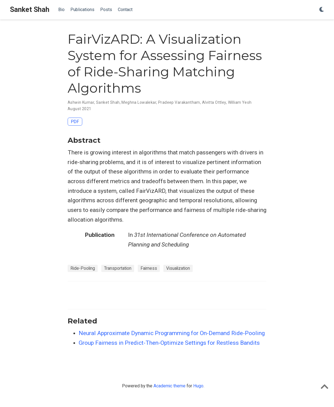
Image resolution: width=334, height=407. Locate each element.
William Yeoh (240, 102)
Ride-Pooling (82, 268)
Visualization (178, 268)
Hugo (198, 385)
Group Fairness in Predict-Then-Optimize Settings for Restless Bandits (169, 342)
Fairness (149, 268)
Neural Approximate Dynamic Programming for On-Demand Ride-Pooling (172, 333)
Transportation (117, 268)
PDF (75, 121)
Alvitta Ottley (214, 102)
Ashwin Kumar (81, 102)
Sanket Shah (29, 10)
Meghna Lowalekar (138, 102)
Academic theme (169, 385)
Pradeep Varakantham (179, 102)
